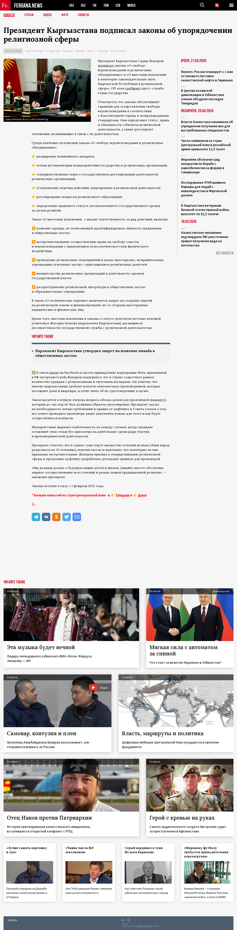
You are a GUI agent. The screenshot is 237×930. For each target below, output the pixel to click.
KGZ (83, 5)
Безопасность (118, 51)
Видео (47, 15)
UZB (118, 5)
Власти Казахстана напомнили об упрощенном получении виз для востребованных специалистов (207, 126)
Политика (102, 51)
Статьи (29, 15)
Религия (80, 51)
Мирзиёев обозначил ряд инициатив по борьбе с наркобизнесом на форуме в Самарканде (202, 165)
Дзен (142, 495)
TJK (94, 5)
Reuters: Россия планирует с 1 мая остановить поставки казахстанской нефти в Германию (207, 76)
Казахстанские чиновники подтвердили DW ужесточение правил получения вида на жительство (204, 238)
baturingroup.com (144, 926)
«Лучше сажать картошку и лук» (26, 850)
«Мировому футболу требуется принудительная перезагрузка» (206, 852)
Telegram (123, 495)
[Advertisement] (118, 553)
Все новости (224, 253)
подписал (106, 65)
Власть (91, 51)
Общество (68, 51)
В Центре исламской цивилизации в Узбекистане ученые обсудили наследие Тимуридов (202, 96)
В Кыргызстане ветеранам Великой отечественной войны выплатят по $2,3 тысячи (205, 209)
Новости (9, 15)
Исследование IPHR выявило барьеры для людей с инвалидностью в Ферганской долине (204, 188)
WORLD (131, 5)
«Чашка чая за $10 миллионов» (79, 850)
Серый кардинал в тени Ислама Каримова (144, 850)
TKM (106, 5)
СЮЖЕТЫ (83, 15)
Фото (64, 15)
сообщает (133, 88)
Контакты (12, 919)
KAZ (71, 5)
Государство (53, 51)
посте (54, 373)
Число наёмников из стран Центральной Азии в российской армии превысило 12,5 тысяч (206, 145)
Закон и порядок (34, 51)
